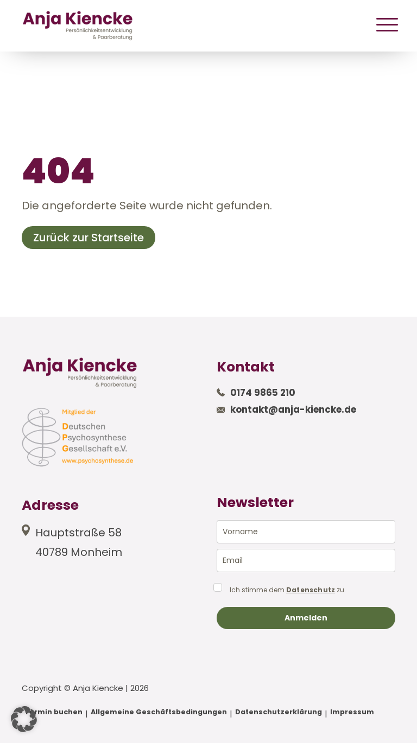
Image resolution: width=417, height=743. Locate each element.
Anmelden (306, 617)
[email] (306, 560)
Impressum (352, 711)
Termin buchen (53, 711)
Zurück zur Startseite (88, 237)
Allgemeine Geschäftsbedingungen (159, 711)
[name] (306, 531)
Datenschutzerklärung (278, 711)
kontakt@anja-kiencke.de (293, 409)
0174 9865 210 (262, 392)
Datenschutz (310, 590)
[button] (24, 719)
